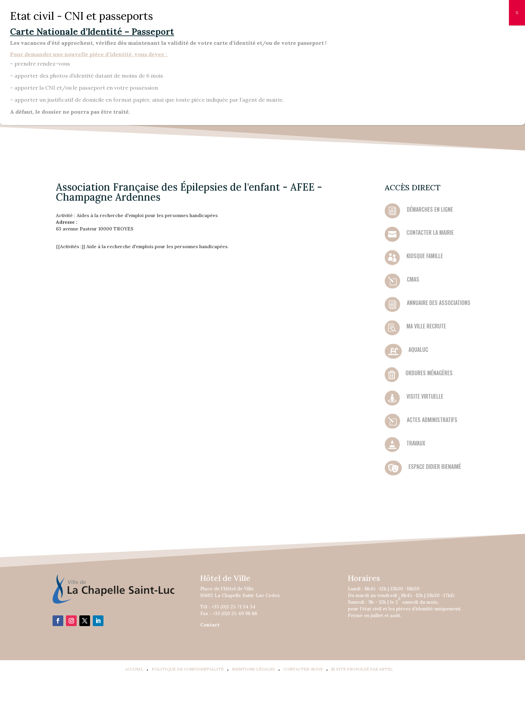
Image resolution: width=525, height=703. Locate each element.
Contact (210, 625)
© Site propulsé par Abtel (362, 669)
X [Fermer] (517, 12)
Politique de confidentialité (188, 669)
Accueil (134, 669)
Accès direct (413, 187)
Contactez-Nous (303, 669)
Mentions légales (253, 669)
